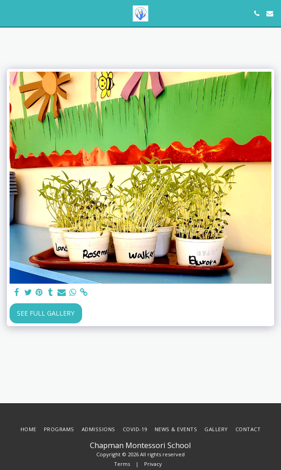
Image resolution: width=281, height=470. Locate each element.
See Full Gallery (45, 313)
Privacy (153, 463)
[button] (10, 13)
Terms (122, 463)
